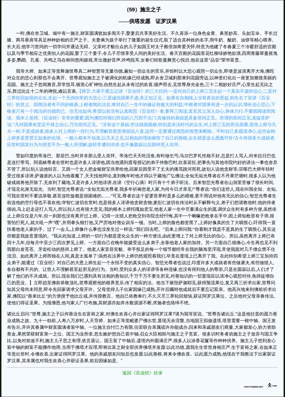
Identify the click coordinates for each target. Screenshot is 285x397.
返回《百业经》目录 (142, 373)
